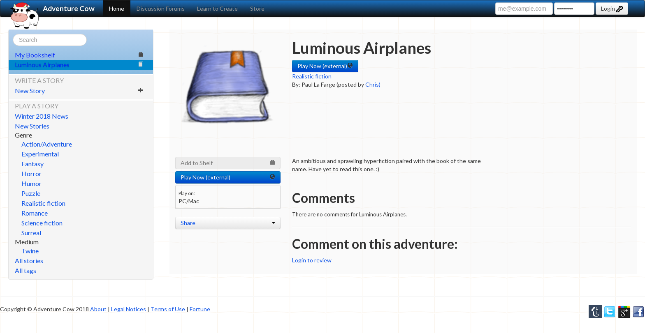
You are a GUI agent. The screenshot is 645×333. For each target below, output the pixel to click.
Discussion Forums (161, 8)
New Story (79, 90)
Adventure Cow (52, 8)
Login (612, 8)
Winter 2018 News (41, 116)
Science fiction (42, 223)
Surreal (31, 233)
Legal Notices (128, 308)
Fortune (200, 308)
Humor (31, 183)
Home (116, 8)
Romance (34, 213)
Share (228, 222)
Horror (31, 173)
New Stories (32, 126)
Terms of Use (168, 308)
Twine (30, 251)
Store (257, 8)
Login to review (312, 260)
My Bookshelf (79, 55)
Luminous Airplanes (79, 65)
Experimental (40, 154)
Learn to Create (217, 8)
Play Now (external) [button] (325, 65)
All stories (29, 260)
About (98, 308)
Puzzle (30, 193)
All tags (25, 270)
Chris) (373, 84)
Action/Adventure (46, 144)
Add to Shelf (228, 162)
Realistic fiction (43, 203)
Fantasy (32, 164)
